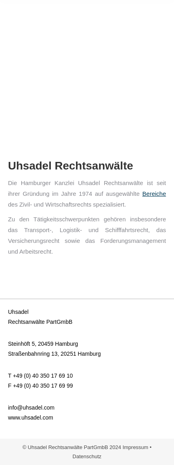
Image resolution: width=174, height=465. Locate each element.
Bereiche (154, 193)
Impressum (135, 447)
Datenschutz (86, 456)
